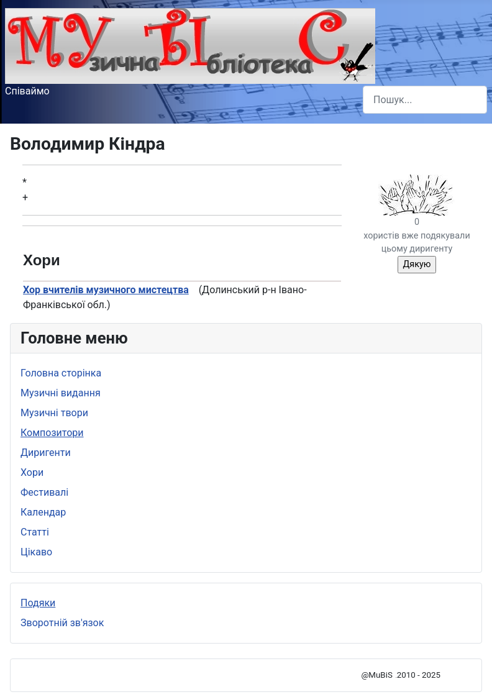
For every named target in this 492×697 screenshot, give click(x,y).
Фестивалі (44, 492)
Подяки (37, 603)
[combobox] (425, 100)
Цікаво (36, 552)
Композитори (52, 433)
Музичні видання (60, 393)
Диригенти (45, 452)
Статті (34, 532)
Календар (43, 512)
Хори (31, 472)
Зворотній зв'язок (62, 623)
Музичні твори (54, 413)
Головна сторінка (60, 373)
